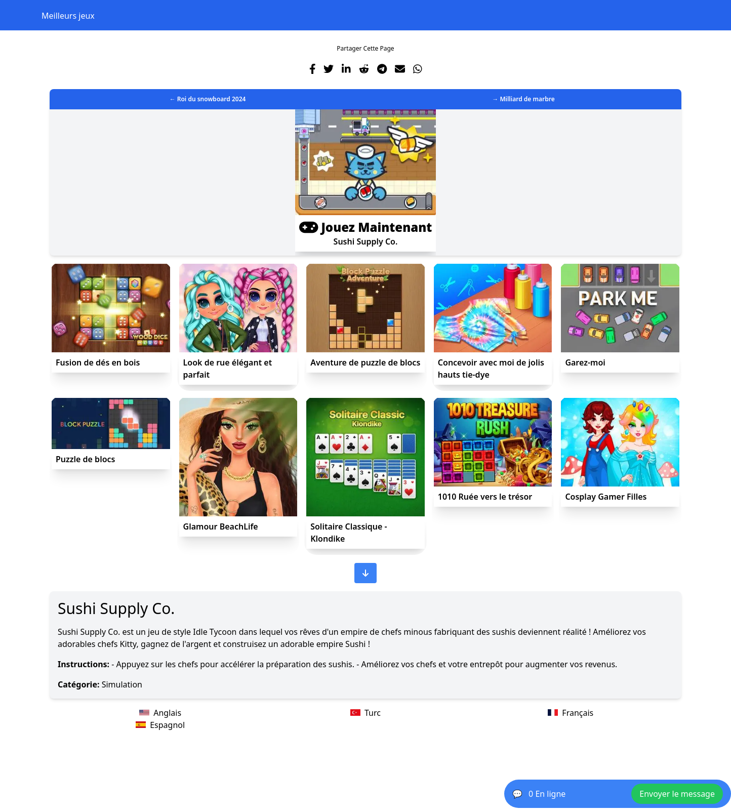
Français (570, 712)
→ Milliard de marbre (523, 99)
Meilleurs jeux (68, 15)
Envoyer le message (677, 793)
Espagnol (160, 724)
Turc (365, 712)
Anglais (160, 712)
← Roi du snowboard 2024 (208, 99)
